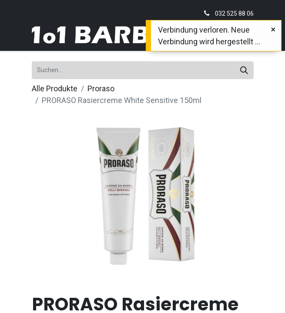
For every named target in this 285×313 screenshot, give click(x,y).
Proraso (100, 88)
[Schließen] (273, 29)
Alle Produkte (54, 88)
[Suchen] (244, 70)
